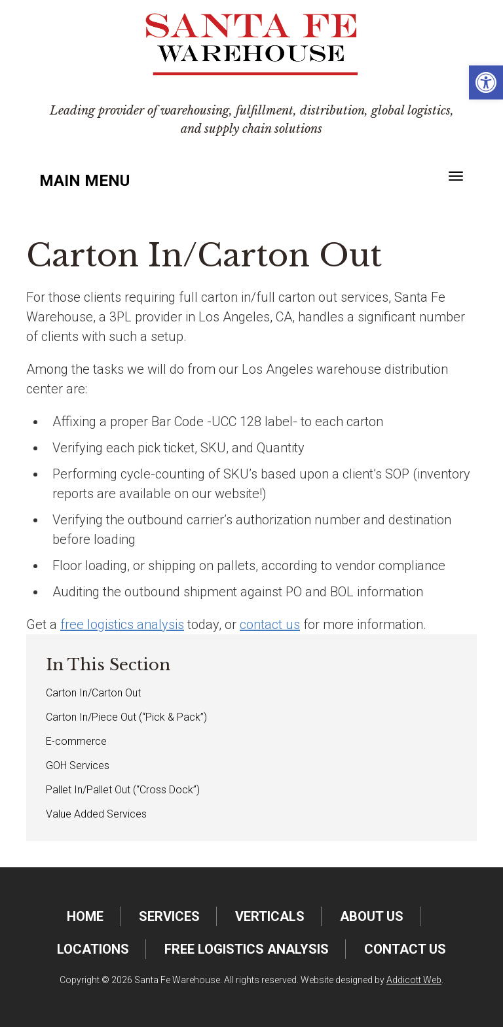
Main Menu (84, 180)
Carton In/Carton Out (93, 693)
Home (85, 916)
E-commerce (76, 741)
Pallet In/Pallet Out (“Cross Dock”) (123, 790)
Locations (93, 949)
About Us (371, 916)
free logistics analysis (122, 624)
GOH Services (77, 765)
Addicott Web (413, 980)
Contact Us (405, 949)
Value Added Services (96, 814)
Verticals (270, 916)
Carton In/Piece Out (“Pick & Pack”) (126, 717)
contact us (270, 624)
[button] (486, 82)
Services (169, 916)
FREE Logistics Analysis (246, 949)
